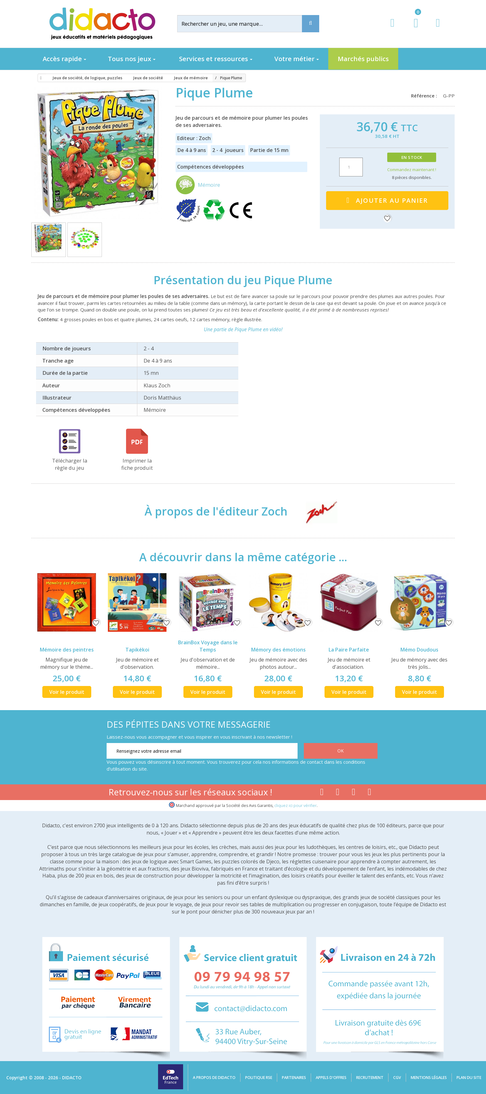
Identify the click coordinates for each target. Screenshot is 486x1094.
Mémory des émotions (278, 649)
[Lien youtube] (338, 793)
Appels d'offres (331, 1077)
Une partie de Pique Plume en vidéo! (243, 329)
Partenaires (294, 1077)
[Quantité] (351, 167)
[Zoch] (315, 511)
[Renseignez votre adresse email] (202, 751)
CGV (397, 1077)
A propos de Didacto (214, 1077)
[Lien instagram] (354, 793)
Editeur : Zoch (194, 138)
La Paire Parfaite (349, 649)
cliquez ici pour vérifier (295, 805)
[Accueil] (39, 78)
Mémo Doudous (419, 649)
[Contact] (437, 28)
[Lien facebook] (322, 793)
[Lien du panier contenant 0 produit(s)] (412, 29)
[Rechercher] (244, 23)
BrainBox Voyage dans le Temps (208, 646)
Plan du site (469, 1077)
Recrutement (369, 1077)
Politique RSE (258, 1077)
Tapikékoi (137, 649)
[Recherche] (310, 23)
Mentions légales (429, 1077)
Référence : (425, 95)
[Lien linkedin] (370, 793)
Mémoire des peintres (67, 649)
